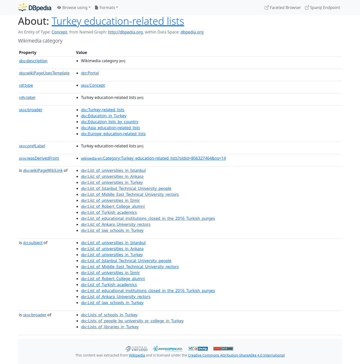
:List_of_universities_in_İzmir (110, 200)
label (27, 97)
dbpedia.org (192, 32)
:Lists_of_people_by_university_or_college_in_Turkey (132, 321)
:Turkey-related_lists (102, 109)
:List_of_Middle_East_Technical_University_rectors (130, 194)
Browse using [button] (72, 7)
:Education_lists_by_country (109, 121)
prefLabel (32, 146)
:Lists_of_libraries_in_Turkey (109, 327)
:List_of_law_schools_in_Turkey (112, 230)
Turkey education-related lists (118, 21)
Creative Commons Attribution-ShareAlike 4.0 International (236, 355)
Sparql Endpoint (322, 7)
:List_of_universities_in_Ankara (112, 176)
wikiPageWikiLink (43, 170)
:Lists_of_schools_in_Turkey (109, 315)
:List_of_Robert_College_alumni (113, 206)
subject (32, 242)
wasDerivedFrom (39, 158)
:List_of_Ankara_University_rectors (115, 224)
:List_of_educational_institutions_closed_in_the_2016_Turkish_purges (148, 218)
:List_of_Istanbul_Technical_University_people (126, 188)
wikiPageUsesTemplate (44, 73)
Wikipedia (137, 355)
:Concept (93, 85)
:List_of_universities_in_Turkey (112, 182)
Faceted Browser (283, 7)
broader (30, 109)
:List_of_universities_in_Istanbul (113, 170)
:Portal (90, 73)
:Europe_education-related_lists (113, 133)
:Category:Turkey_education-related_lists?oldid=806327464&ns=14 (153, 158)
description (33, 60)
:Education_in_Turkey (103, 115)
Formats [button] (104, 7)
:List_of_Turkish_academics (109, 212)
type (26, 85)
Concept (59, 32)
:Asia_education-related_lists (110, 127)
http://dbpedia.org (125, 32)
